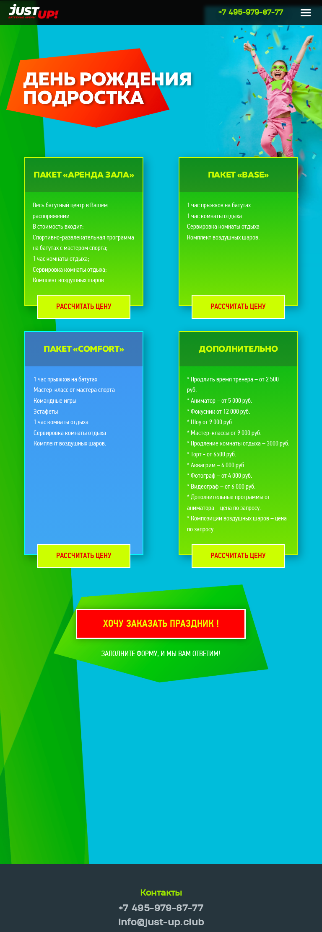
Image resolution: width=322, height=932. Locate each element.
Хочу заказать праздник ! (161, 624)
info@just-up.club (161, 922)
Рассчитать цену (84, 307)
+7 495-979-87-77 (250, 12)
